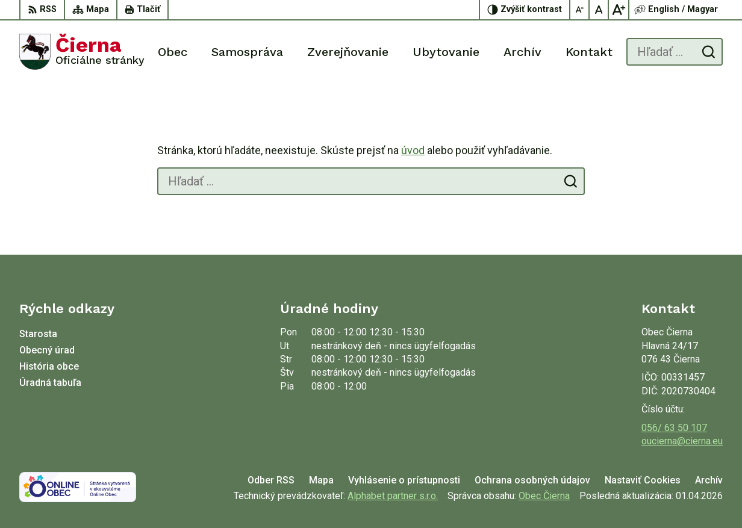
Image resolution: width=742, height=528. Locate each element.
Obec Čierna (544, 496)
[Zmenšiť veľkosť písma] (580, 9)
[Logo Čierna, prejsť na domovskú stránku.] (82, 52)
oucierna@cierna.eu (682, 441)
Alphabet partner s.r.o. (393, 496)
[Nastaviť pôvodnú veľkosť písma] (599, 9)
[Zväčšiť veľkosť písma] (618, 9)
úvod (413, 150)
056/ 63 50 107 (674, 427)
